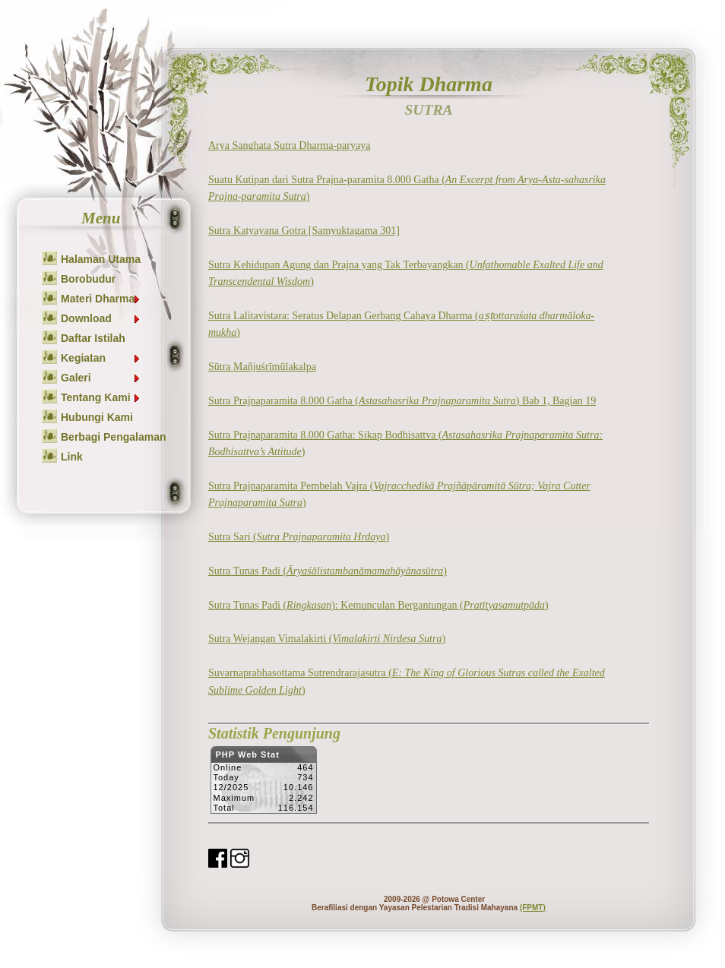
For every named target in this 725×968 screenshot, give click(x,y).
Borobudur (88, 279)
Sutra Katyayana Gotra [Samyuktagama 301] (304, 230)
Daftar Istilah (93, 338)
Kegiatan (101, 358)
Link (72, 457)
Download (101, 318)
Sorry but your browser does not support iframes (263, 784)
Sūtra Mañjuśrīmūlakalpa (262, 366)
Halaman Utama (101, 259)
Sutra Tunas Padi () (327, 571)
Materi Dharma (101, 299)
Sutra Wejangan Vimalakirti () (326, 638)
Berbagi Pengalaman (113, 437)
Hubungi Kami (97, 417)
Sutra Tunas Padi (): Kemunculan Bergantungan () (378, 605)
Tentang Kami (101, 397)
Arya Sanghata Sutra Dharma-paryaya (289, 145)
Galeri (101, 378)
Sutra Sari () (298, 537)
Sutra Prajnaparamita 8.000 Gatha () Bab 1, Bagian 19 (402, 400)
